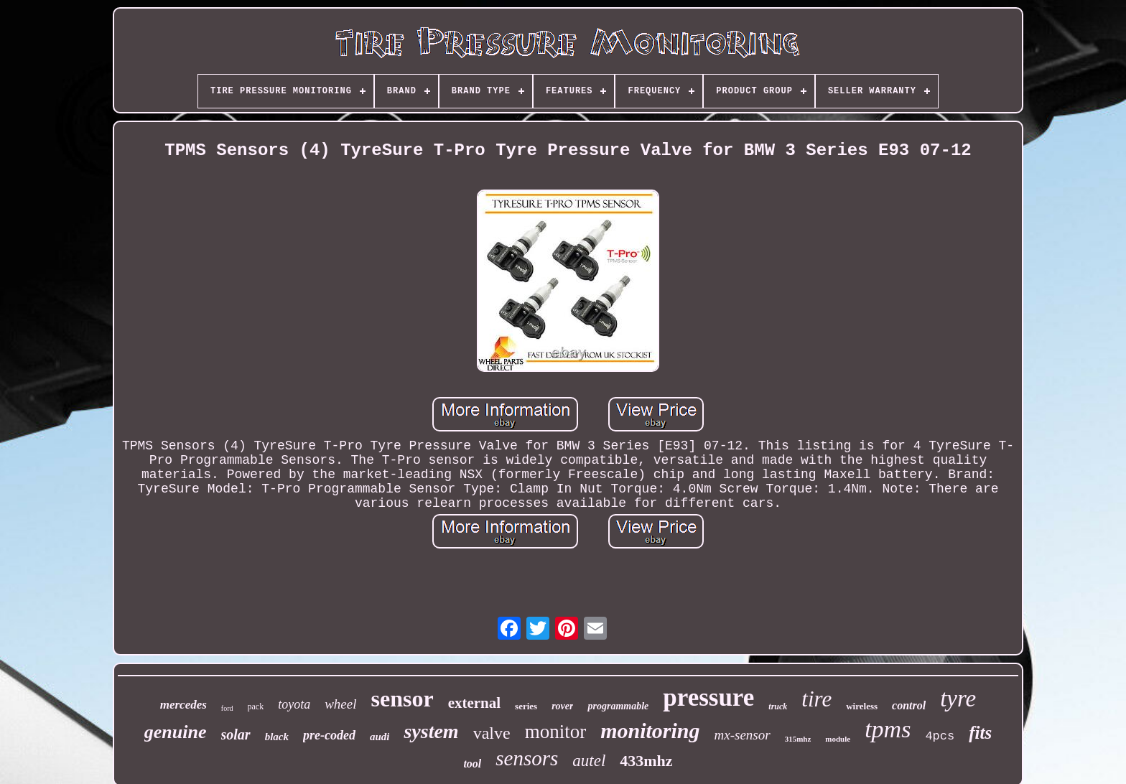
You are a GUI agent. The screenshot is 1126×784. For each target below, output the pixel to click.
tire (816, 698)
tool (472, 763)
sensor (402, 698)
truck (777, 706)
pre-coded (329, 735)
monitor (556, 731)
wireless (862, 706)
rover (562, 706)
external (474, 702)
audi (380, 736)
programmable (617, 706)
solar (236, 734)
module (837, 738)
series (526, 706)
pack (256, 706)
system (431, 731)
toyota (294, 704)
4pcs (939, 736)
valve (492, 733)
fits (980, 732)
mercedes (183, 704)
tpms (888, 729)
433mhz (646, 761)
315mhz (798, 738)
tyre (958, 698)
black (277, 736)
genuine (175, 732)
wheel (340, 703)
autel (588, 761)
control (909, 705)
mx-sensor (743, 734)
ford (227, 708)
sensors (526, 758)
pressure (708, 697)
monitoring (649, 730)
